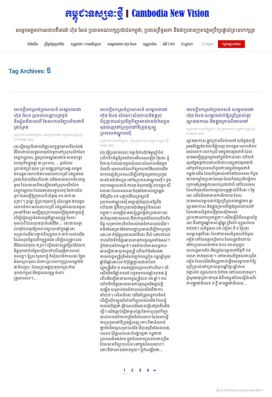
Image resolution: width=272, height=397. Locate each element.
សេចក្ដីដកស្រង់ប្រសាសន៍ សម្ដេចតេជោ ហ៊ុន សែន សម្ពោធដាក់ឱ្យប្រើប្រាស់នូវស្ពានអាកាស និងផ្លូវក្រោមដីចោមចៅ (220, 116)
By (63, 135)
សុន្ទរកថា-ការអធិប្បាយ (28, 135)
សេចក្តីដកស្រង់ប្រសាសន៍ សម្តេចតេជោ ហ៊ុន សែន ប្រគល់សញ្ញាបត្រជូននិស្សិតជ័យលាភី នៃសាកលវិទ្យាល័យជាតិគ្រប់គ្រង (49, 119)
